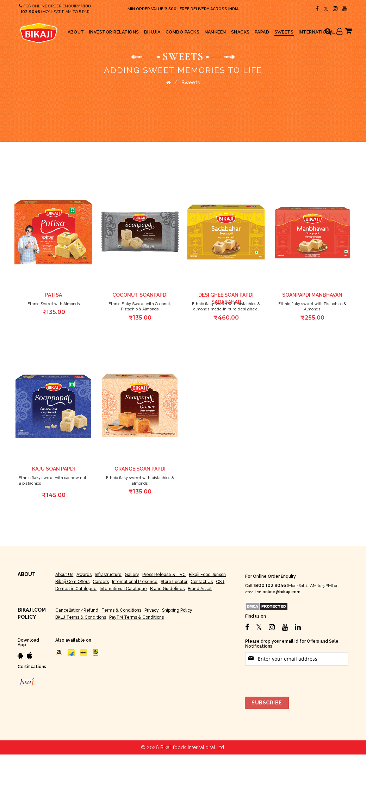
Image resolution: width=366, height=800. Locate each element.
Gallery (132, 574)
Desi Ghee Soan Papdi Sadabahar (226, 298)
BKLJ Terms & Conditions (80, 617)
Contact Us (202, 581)
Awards (84, 574)
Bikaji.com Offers (72, 581)
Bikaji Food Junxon (207, 574)
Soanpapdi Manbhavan (312, 295)
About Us (64, 574)
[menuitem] (76, 32)
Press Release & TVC (164, 574)
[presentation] (298, 679)
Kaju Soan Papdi (53, 469)
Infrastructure (108, 574)
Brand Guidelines (167, 588)
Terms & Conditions (121, 610)
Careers (101, 581)
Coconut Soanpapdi (140, 295)
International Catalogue (123, 588)
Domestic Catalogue (76, 588)
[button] (88, 183)
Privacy (151, 610)
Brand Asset (200, 588)
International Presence (134, 581)
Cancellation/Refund (76, 610)
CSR (220, 581)
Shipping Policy (177, 610)
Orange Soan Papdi (140, 469)
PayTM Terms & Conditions (136, 617)
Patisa (53, 295)
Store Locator (174, 581)
